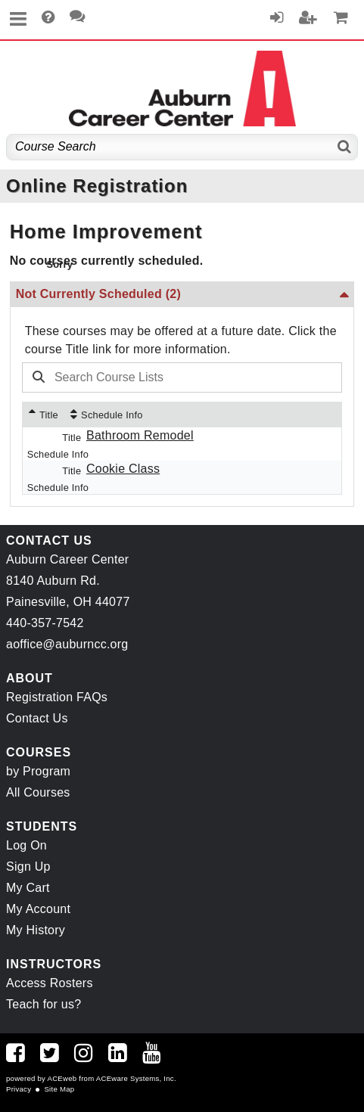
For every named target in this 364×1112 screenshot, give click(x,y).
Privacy (18, 1089)
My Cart (28, 887)
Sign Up (28, 866)
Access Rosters (49, 983)
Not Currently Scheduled (98, 293)
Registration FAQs (56, 697)
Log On (26, 845)
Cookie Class (123, 468)
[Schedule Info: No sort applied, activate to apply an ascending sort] (106, 414)
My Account (38, 908)
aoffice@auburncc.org (67, 644)
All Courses (38, 792)
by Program (38, 771)
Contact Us (37, 718)
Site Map (59, 1089)
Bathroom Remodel (140, 435)
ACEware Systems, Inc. (136, 1078)
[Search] (345, 147)
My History (35, 930)
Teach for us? (43, 1004)
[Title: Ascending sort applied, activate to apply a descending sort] (43, 414)
